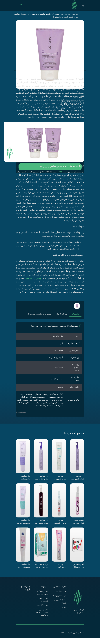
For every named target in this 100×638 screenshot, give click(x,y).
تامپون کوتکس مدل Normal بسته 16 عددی (78, 565)
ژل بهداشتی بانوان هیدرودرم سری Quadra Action (60, 477)
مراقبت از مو (61, 591)
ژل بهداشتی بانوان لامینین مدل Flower (41, 521)
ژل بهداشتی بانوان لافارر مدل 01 (41, 477)
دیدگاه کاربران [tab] (61, 314)
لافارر (59, 172)
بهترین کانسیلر (42, 605)
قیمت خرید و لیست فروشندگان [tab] (39, 314)
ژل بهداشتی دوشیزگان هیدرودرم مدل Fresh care (60, 565)
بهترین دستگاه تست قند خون (42, 592)
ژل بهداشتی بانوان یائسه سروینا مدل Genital (25, 477)
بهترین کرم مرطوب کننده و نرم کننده (42, 612)
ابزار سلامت (61, 607)
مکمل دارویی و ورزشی (60, 601)
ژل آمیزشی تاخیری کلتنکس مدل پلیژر (60, 521)
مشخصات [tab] (75, 314)
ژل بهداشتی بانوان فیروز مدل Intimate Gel (23, 565)
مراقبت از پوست (59, 596)
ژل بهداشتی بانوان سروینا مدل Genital (23, 521)
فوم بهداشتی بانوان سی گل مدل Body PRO (77, 521)
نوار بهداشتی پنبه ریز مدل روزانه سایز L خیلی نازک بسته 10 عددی (41, 565)
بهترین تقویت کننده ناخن (43, 599)
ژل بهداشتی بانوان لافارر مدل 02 (77, 477)
